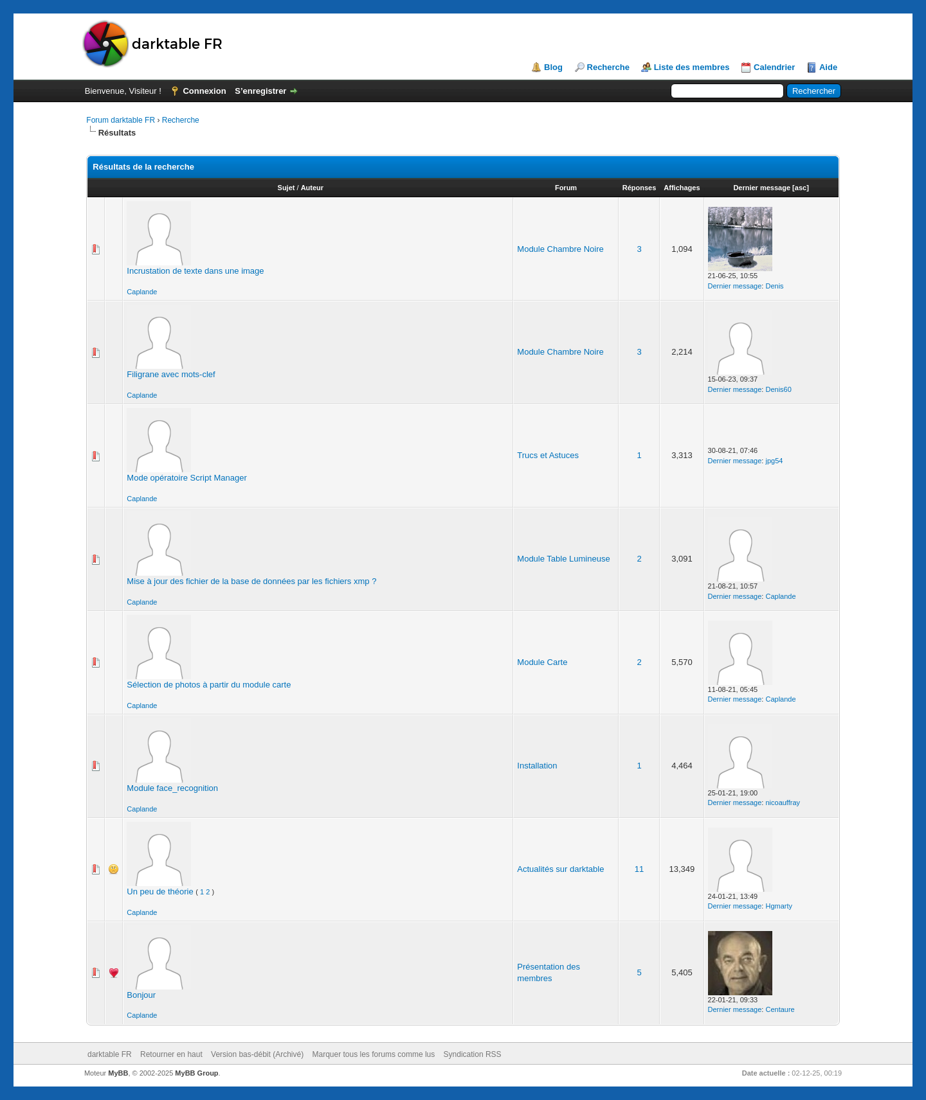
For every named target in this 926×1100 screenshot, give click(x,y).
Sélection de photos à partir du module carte (209, 684)
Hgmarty (778, 906)
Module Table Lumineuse (563, 558)
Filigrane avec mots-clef (171, 374)
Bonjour (141, 995)
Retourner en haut (171, 1054)
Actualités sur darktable (560, 869)
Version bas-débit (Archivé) (257, 1054)
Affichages (682, 187)
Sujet (286, 187)
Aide (828, 67)
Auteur (312, 187)
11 (639, 869)
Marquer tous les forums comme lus (374, 1054)
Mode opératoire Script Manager (186, 478)
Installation (537, 765)
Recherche (608, 67)
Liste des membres (692, 67)
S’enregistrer (260, 91)
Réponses (639, 187)
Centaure (779, 1009)
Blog (553, 67)
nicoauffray (782, 802)
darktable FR (109, 1054)
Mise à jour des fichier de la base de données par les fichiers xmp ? (251, 581)
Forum (566, 187)
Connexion (204, 91)
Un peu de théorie (160, 891)
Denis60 (778, 389)
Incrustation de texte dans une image (195, 271)
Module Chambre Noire (560, 249)
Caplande (142, 292)
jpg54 (774, 461)
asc (800, 187)
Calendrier (774, 67)
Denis (774, 286)
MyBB (118, 1073)
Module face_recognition (172, 788)
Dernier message (761, 187)
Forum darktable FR (120, 120)
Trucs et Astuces (548, 455)
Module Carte (542, 662)
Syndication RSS (473, 1054)
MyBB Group (196, 1073)
